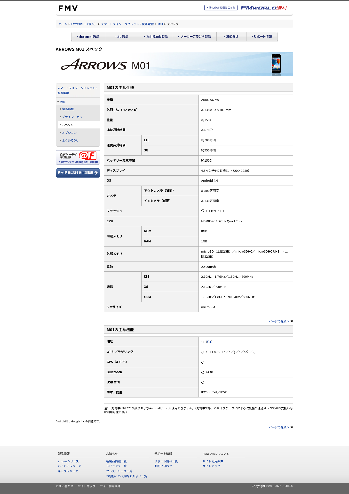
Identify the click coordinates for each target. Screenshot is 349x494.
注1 (209, 342)
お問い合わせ (163, 466)
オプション (69, 132)
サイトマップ (211, 466)
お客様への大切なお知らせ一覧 (126, 476)
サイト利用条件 (213, 461)
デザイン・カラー (74, 117)
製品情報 (68, 109)
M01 (160, 24)
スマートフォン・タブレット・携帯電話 (127, 24)
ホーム (63, 24)
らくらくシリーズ (69, 466)
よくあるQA (70, 140)
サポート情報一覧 (166, 461)
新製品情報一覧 (116, 461)
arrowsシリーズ (68, 461)
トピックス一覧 (116, 466)
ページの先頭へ (281, 321)
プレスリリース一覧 (119, 471)
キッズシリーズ (68, 471)
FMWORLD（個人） (84, 24)
